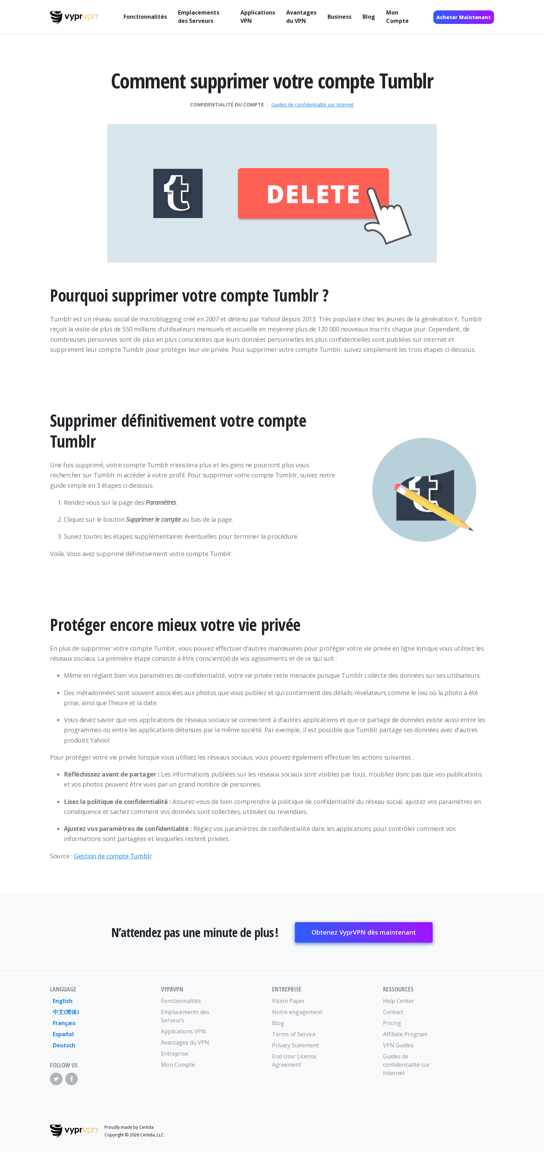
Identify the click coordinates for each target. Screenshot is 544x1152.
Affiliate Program (405, 1034)
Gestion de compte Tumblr (113, 856)
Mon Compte (397, 17)
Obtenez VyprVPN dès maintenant (364, 932)
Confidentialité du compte (227, 104)
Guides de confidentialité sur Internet (312, 104)
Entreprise (174, 1053)
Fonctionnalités (145, 16)
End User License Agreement (294, 1060)
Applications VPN (257, 17)
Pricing (392, 1023)
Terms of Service (294, 1034)
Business (339, 16)
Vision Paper (288, 1001)
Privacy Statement (295, 1045)
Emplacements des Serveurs (198, 17)
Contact (393, 1012)
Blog (369, 16)
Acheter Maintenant (463, 17)
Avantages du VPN (301, 17)
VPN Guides (398, 1045)
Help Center (398, 1001)
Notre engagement (297, 1012)
